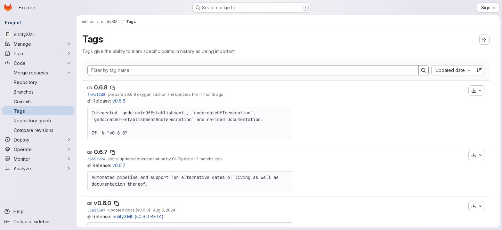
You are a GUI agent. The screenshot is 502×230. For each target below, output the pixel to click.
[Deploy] (38, 139)
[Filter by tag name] (253, 70)
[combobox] (452, 70)
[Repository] (38, 82)
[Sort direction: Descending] (479, 70)
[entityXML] (38, 34)
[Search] (423, 70)
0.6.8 (101, 87)
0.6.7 (101, 152)
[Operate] (38, 149)
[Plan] (38, 53)
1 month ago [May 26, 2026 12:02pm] (212, 94)
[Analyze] (38, 168)
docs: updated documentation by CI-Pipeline (150, 159)
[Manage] (38, 43)
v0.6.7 (118, 165)
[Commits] (38, 101)
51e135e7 (96, 210)
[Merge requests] (38, 72)
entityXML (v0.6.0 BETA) (138, 216)
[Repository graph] (38, 120)
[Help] (38, 211)
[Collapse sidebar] (38, 221)
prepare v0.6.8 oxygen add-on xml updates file (153, 94)
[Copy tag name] (113, 88)
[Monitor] (38, 158)
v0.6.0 (102, 203)
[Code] (38, 62)
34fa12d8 (96, 94)
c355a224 (96, 159)
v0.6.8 (118, 100)
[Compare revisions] (38, 130)
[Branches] (38, 91)
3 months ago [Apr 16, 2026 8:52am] (209, 159)
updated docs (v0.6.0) (129, 210)
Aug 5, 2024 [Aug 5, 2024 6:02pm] (164, 210)
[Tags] (38, 110)
